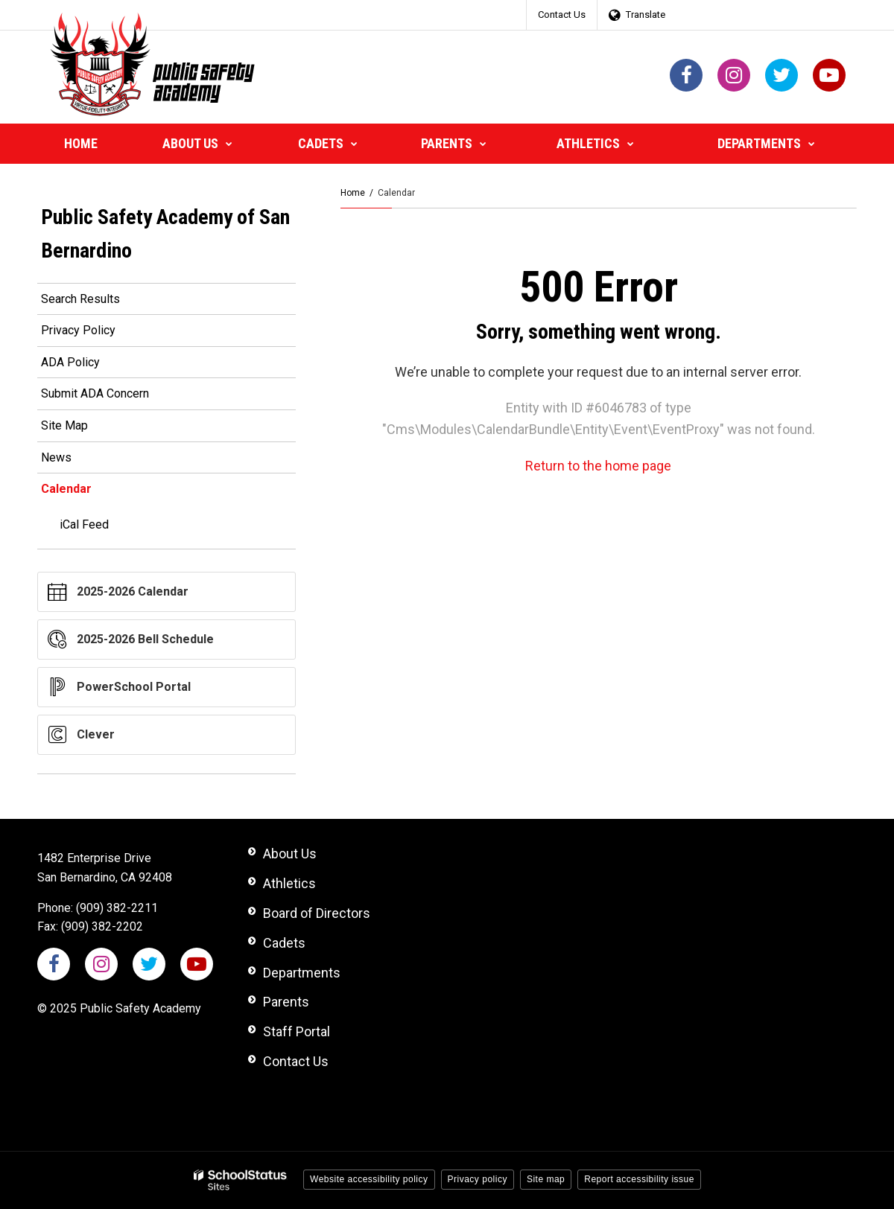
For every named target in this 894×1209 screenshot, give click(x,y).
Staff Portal (296, 1031)
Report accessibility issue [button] (639, 1179)
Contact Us (562, 14)
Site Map (64, 425)
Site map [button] (546, 1179)
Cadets (284, 943)
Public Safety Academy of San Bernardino (165, 234)
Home (352, 193)
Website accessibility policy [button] (369, 1179)
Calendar (66, 489)
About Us (290, 853)
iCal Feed (84, 524)
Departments (301, 972)
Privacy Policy (78, 330)
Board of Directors (316, 913)
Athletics (289, 883)
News (56, 457)
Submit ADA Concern (95, 393)
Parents (286, 1001)
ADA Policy (70, 362)
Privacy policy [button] (477, 1179)
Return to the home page (598, 465)
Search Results (80, 299)
